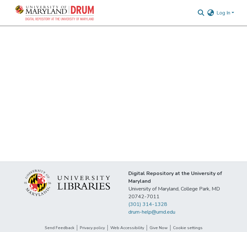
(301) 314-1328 (147, 204)
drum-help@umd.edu (151, 212)
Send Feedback (59, 227)
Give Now (159, 227)
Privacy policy (92, 227)
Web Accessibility (127, 227)
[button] (55, 13)
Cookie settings (188, 227)
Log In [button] (224, 12)
